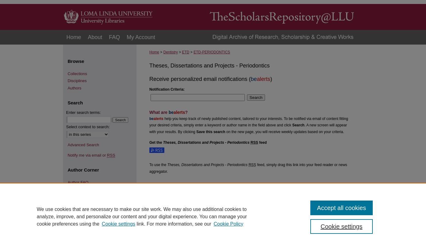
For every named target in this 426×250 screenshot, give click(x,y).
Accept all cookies (341, 208)
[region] (213, 216)
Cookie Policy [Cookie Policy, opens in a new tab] (228, 223)
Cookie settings (118, 223)
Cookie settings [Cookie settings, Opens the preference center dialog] (342, 226)
